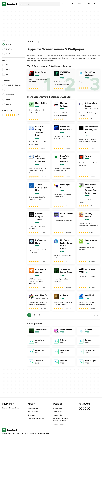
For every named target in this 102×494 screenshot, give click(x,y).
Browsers (46, 42)
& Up (10, 115)
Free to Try (7, 69)
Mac (73, 4)
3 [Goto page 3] (39, 315)
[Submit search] (20, 4)
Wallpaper (7, 104)
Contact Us (31, 415)
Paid (5, 74)
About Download (33, 408)
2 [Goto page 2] (34, 315)
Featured (6, 44)
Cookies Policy (57, 415)
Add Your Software (33, 411)
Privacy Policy (57, 408)
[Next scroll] (97, 42)
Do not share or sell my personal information (60, 419)
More (96, 4)
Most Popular (8, 49)
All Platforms (32, 42)
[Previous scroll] (41, 42)
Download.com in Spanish (36, 418)
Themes (6, 99)
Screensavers (8, 94)
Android (87, 4)
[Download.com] (9, 4)
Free (5, 65)
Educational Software (77, 42)
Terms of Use (57, 411)
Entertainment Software (91, 42)
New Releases (8, 54)
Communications (55, 42)
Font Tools (7, 90)
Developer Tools (65, 42)
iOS (79, 4)
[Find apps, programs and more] (39, 4)
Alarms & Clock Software (11, 85)
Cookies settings (58, 424)
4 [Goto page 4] (44, 315)
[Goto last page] (96, 315)
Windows (65, 4)
